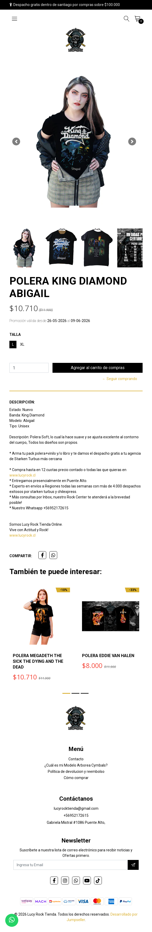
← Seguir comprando (119, 379)
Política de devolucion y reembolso (76, 771)
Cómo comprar (76, 778)
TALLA (15, 334)
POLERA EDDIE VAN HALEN (108, 655)
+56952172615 (76, 815)
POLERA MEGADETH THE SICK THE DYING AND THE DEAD (38, 661)
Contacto (76, 759)
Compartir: (20, 556)
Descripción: (22, 402)
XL (22, 344)
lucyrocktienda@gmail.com (76, 808)
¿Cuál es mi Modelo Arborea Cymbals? (76, 765)
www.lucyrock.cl (22, 475)
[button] (16, 141)
